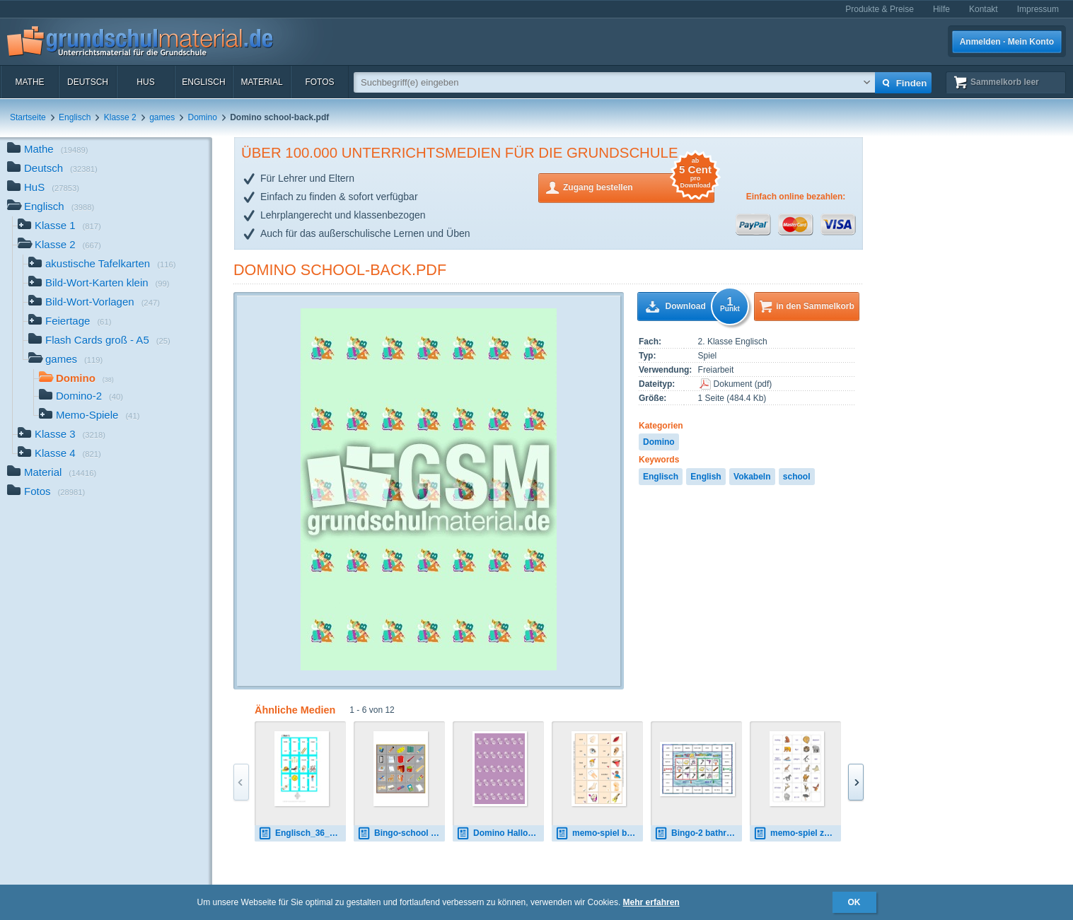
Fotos (319, 82)
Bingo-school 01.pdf (401, 833)
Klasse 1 (59, 226)
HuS (145, 82)
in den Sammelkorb (815, 306)
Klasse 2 (120, 117)
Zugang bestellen (638, 186)
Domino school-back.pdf (339, 270)
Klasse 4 (59, 454)
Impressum (1038, 9)
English (705, 477)
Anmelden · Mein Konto (1007, 42)
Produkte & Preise (879, 9)
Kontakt (983, 9)
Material (261, 82)
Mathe (29, 82)
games (162, 117)
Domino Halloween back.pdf (500, 833)
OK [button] (854, 902)
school (797, 477)
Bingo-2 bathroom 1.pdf (698, 833)
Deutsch (87, 82)
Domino (202, 117)
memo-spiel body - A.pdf (599, 833)
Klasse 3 (61, 435)
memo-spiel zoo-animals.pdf (797, 833)
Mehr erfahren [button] (651, 902)
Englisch (203, 82)
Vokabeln (751, 477)
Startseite (28, 117)
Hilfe (941, 9)
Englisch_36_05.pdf (302, 833)
